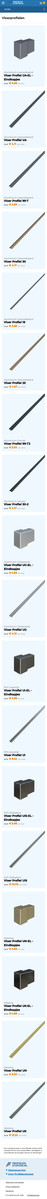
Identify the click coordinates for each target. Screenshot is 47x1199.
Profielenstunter (33, 1195)
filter (24, 9)
